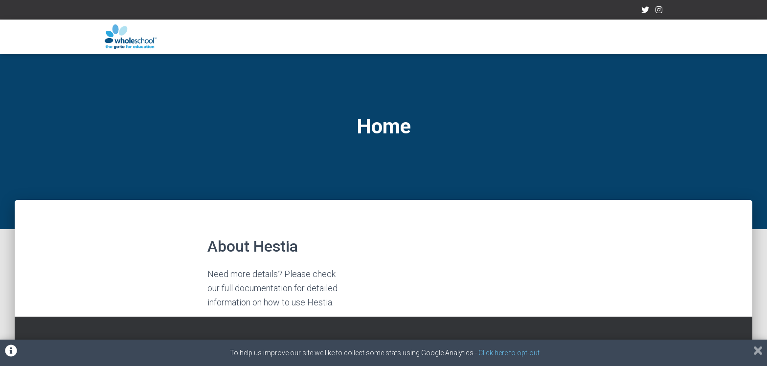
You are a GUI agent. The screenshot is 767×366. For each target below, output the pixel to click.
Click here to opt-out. (509, 353)
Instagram (658, 11)
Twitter (645, 11)
